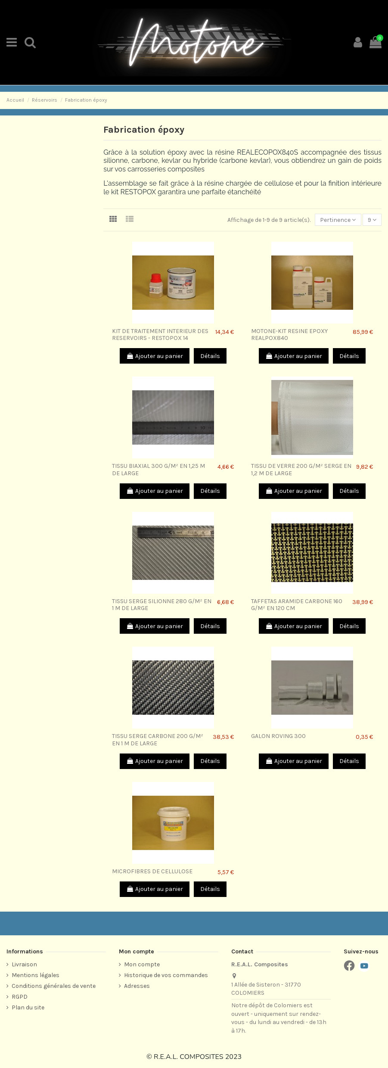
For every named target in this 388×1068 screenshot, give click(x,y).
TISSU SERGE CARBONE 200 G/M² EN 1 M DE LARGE (157, 739)
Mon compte (142, 964)
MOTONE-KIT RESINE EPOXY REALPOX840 (289, 334)
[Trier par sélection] (338, 220)
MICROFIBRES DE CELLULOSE (152, 871)
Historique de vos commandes (166, 975)
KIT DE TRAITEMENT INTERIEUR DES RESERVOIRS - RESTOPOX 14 (160, 334)
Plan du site (28, 1007)
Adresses (137, 986)
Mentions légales (35, 975)
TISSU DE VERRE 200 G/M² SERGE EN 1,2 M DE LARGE (301, 469)
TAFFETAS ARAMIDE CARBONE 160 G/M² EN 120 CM (296, 605)
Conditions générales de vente (54, 986)
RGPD (20, 996)
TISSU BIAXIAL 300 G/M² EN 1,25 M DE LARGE (158, 469)
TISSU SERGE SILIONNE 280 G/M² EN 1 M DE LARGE (161, 605)
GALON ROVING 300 (278, 736)
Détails (210, 356)
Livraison (24, 964)
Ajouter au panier (154, 356)
